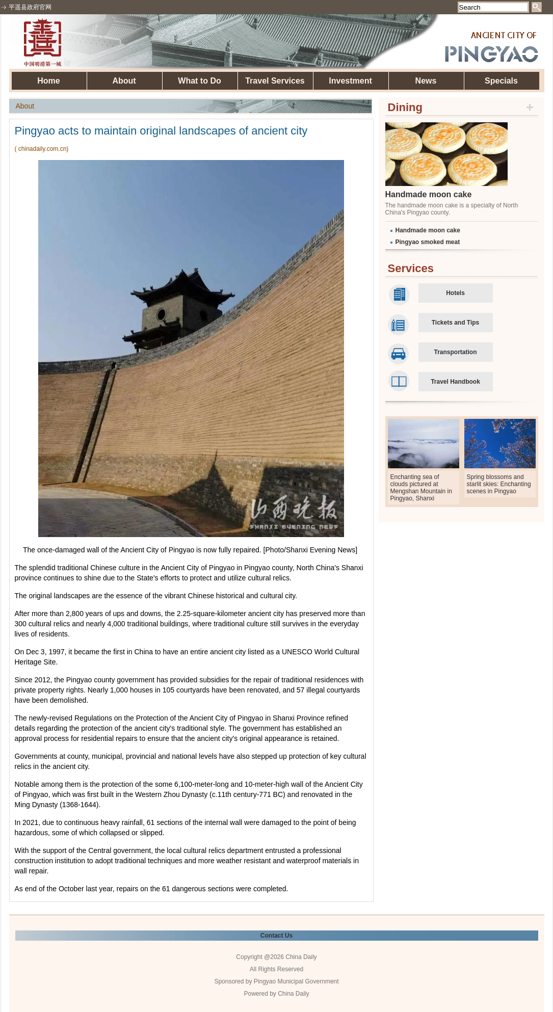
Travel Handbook (455, 381)
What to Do (199, 80)
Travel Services (275, 80)
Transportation (455, 352)
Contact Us (276, 935)
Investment (350, 80)
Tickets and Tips (456, 322)
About (124, 80)
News (426, 80)
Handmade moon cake (428, 194)
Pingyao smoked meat (428, 242)
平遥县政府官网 (30, 7)
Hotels (455, 293)
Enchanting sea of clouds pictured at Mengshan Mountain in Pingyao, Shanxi (421, 487)
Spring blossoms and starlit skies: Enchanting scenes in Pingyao (499, 484)
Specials (501, 80)
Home (48, 80)
